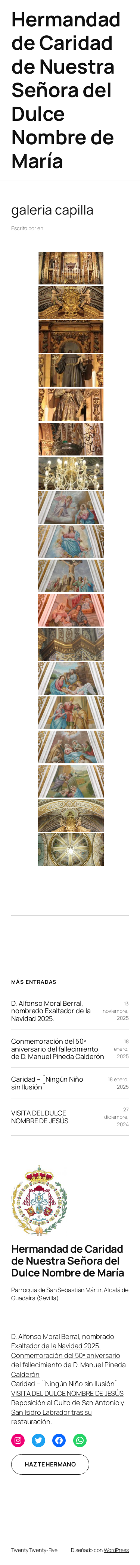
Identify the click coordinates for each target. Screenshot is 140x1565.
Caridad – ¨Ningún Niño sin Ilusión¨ (47, 1083)
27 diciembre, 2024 (116, 1116)
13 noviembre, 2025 (116, 1010)
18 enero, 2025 (121, 1048)
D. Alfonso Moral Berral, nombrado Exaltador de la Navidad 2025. (51, 1010)
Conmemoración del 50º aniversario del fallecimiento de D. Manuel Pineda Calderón (57, 1048)
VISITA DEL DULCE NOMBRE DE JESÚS (39, 1116)
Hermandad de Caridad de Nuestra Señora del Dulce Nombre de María (66, 90)
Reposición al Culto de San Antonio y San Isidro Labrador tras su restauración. (67, 1412)
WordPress (116, 1549)
